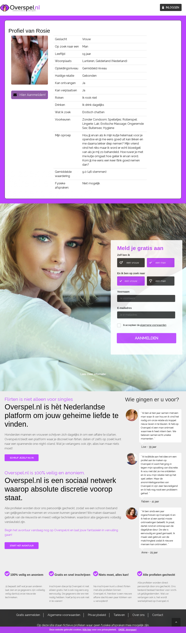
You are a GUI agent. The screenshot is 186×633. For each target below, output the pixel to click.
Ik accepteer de (144, 325)
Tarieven (119, 615)
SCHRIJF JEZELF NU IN (22, 458)
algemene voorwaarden (153, 325)
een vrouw (133, 262)
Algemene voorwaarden (64, 615)
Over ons (138, 615)
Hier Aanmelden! (29, 95)
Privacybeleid (97, 615)
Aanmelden (146, 338)
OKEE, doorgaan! (127, 629)
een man (161, 262)
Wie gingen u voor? (20, 286)
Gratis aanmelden (28, 615)
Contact (157, 615)
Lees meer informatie (93, 374)
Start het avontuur (22, 545)
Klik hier (87, 629)
